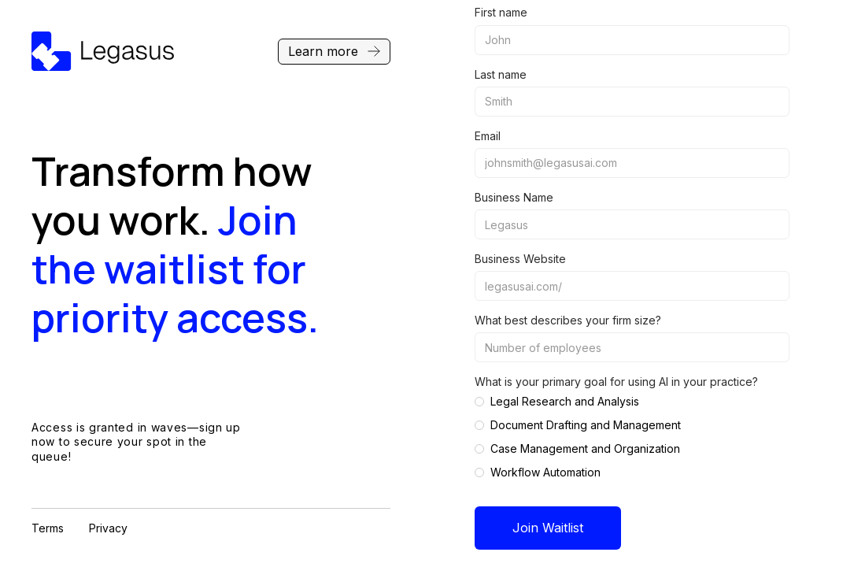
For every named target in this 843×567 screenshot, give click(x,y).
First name (501, 12)
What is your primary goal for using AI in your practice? (616, 381)
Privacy (108, 528)
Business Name (514, 197)
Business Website (520, 258)
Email (488, 136)
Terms (47, 528)
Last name (501, 74)
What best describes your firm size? (568, 320)
